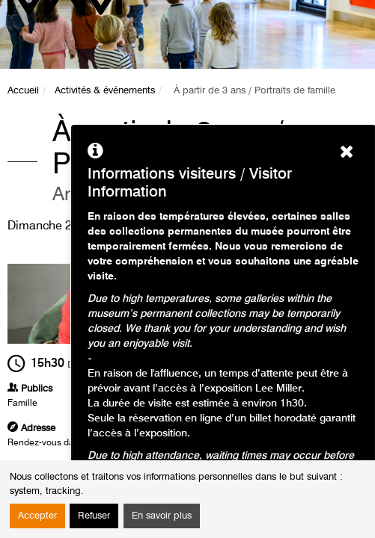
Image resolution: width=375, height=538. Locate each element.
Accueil (23, 91)
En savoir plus (162, 516)
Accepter (37, 516)
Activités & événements (105, 91)
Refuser (94, 516)
